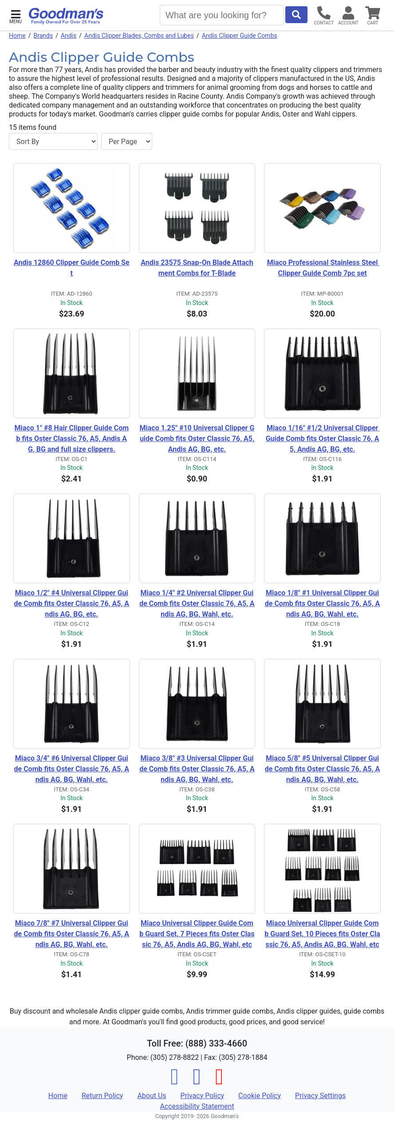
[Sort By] (53, 141)
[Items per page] (126, 141)
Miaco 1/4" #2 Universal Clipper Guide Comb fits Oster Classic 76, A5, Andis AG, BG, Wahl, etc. (197, 603)
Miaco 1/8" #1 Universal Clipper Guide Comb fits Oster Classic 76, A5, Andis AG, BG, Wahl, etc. (322, 603)
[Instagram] (197, 1082)
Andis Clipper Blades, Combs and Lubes (139, 35)
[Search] (222, 15)
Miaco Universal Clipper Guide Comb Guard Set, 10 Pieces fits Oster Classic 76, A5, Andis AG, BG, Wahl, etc (322, 934)
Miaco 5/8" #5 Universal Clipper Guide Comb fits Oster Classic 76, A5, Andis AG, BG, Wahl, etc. (322, 769)
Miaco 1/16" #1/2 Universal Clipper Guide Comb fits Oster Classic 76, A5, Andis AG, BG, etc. (323, 438)
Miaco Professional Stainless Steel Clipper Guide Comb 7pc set (323, 267)
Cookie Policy (259, 1095)
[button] (15, 15)
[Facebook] (174, 1082)
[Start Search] (296, 14)
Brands (43, 35)
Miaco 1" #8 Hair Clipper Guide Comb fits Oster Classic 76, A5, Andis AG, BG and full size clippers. (72, 438)
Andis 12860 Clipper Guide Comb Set (72, 267)
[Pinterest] (219, 1082)
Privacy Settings (320, 1095)
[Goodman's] (66, 16)
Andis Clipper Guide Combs (239, 35)
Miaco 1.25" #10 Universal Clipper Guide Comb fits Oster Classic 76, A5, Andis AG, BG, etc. (198, 438)
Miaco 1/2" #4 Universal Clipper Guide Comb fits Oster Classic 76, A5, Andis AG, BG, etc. (72, 603)
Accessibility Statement (197, 1106)
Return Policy (102, 1095)
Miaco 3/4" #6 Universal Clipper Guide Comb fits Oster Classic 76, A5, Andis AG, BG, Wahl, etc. (72, 769)
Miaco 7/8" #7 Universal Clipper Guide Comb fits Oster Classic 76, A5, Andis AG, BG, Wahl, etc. (72, 934)
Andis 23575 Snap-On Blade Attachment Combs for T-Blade (197, 267)
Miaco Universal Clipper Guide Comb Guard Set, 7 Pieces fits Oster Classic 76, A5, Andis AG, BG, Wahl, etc (196, 934)
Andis (68, 35)
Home (17, 35)
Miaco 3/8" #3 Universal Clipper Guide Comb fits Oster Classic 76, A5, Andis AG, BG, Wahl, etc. (197, 769)
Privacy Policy (203, 1095)
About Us (151, 1095)
